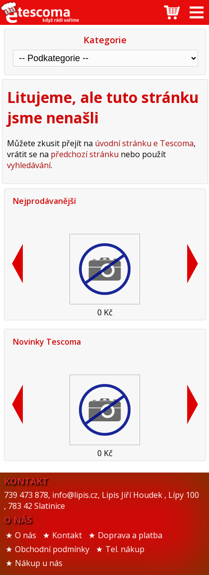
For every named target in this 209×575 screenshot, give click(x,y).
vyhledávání (29, 165)
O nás (25, 535)
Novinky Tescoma (47, 341)
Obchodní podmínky (52, 549)
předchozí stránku (85, 154)
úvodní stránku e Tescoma (144, 143)
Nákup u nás (39, 563)
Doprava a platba (130, 535)
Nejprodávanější (44, 200)
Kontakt (67, 535)
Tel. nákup (124, 549)
